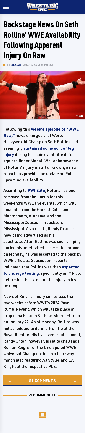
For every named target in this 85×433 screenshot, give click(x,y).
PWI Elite (36, 190)
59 (31, 380)
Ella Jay (15, 64)
